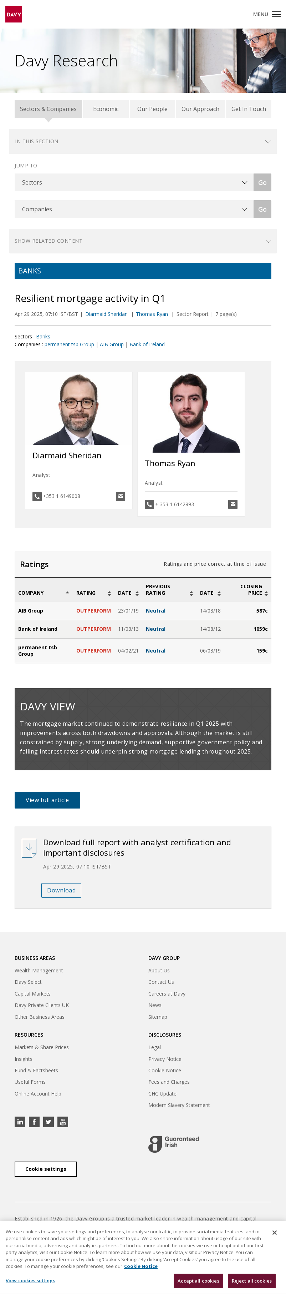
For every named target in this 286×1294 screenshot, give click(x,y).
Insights (23, 1059)
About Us (159, 970)
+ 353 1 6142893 (174, 504)
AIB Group (112, 344)
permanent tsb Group (69, 344)
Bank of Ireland (147, 344)
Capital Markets (33, 993)
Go (262, 182)
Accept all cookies (198, 1285)
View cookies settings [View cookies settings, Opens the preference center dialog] (30, 1285)
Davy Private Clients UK (42, 1005)
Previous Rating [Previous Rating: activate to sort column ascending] (158, 589)
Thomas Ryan (152, 314)
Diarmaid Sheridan (107, 314)
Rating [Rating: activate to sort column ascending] (86, 592)
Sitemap (157, 1016)
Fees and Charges (169, 1081)
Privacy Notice (165, 1059)
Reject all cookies (252, 1285)
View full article (47, 800)
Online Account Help (38, 1093)
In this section (36, 141)
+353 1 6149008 (61, 496)
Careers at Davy (166, 993)
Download (61, 890)
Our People (152, 109)
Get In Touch (248, 109)
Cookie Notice (164, 1070)
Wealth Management (39, 970)
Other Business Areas (40, 1016)
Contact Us (161, 981)
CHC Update (162, 1093)
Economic (105, 109)
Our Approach (200, 109)
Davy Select (28, 981)
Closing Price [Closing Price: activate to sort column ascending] (251, 589)
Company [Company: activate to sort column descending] (31, 592)
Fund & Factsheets (36, 1070)
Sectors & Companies (48, 109)
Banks (43, 336)
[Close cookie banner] (274, 1237)
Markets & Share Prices (42, 1047)
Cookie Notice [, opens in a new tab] (141, 1271)
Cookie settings (45, 1168)
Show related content (48, 240)
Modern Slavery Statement (179, 1105)
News (155, 1005)
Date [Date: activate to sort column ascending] (125, 592)
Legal (154, 1047)
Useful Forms (30, 1081)
